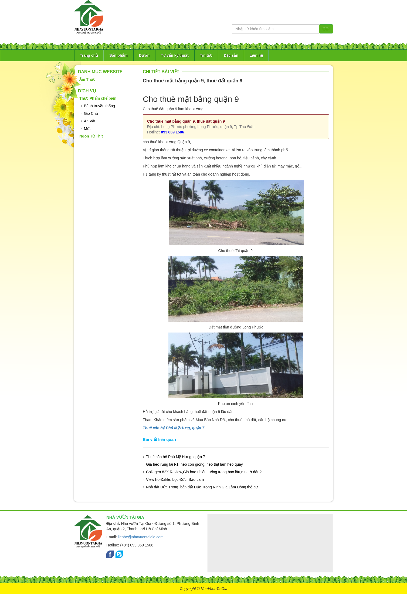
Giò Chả (91, 113)
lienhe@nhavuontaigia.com (141, 537)
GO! (326, 29)
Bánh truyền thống (99, 106)
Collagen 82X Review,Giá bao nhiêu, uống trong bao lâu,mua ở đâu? (204, 472)
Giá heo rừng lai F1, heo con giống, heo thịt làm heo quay (194, 464)
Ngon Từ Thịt (91, 136)
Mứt (87, 128)
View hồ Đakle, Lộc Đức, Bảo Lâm (175, 479)
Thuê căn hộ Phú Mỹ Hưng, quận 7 (173, 428)
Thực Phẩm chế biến (97, 98)
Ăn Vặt (89, 121)
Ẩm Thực (87, 79)
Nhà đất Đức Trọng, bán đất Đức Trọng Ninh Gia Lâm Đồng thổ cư (202, 487)
